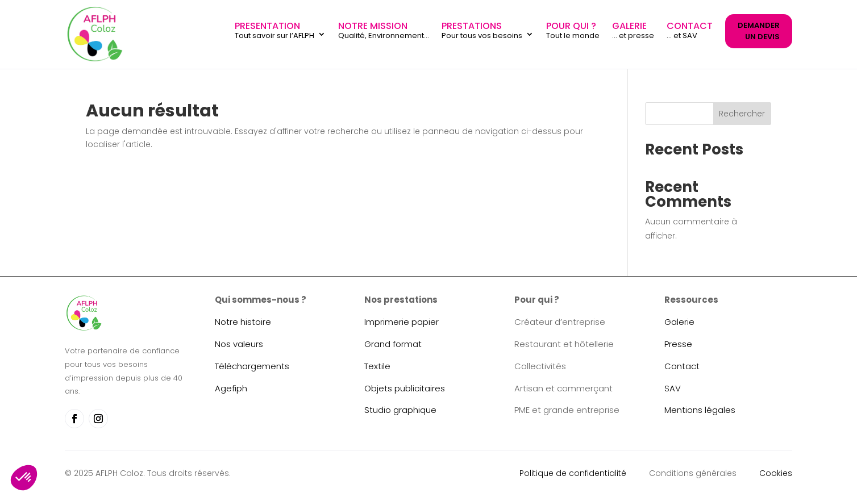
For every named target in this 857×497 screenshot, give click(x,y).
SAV (672, 388)
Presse (678, 344)
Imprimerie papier (401, 322)
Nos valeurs (239, 344)
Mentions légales (699, 410)
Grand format (393, 344)
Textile (377, 366)
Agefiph (231, 388)
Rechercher (742, 113)
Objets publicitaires (404, 388)
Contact (682, 366)
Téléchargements (252, 366)
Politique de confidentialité (572, 473)
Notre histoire (243, 322)
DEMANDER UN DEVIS (759, 31)
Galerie (679, 322)
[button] (24, 477)
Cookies (775, 473)
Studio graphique (400, 410)
